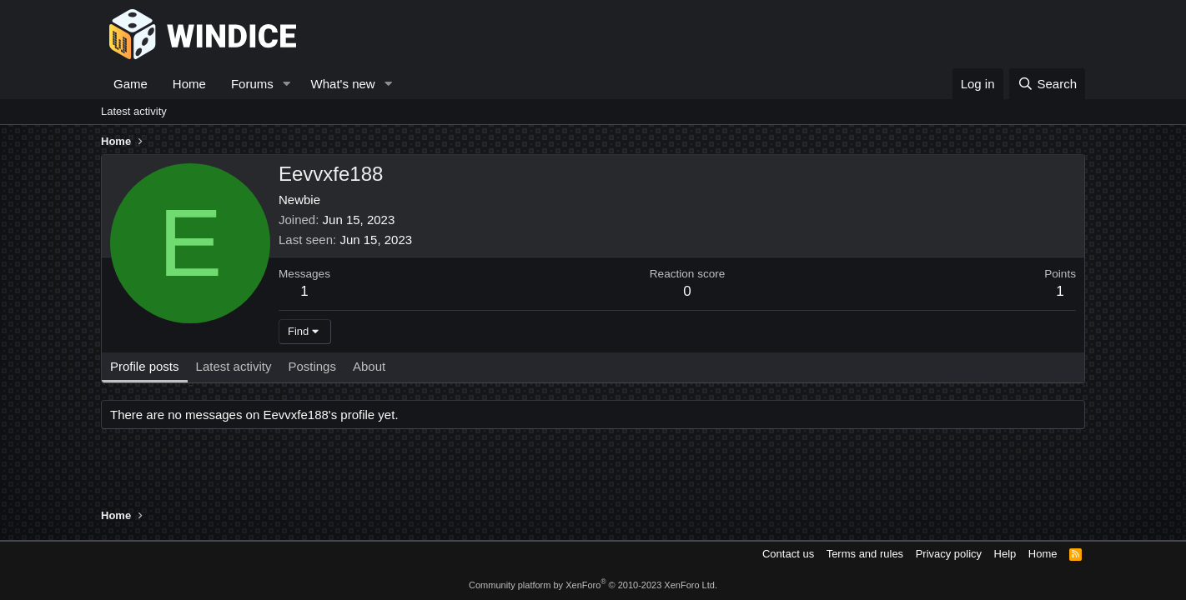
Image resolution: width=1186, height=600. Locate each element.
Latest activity (134, 111)
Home (189, 84)
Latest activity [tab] (234, 366)
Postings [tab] (312, 366)
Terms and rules (865, 554)
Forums (252, 84)
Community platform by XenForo (593, 585)
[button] (287, 83)
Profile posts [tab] (144, 366)
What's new (343, 84)
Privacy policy (949, 554)
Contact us (788, 554)
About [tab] (369, 366)
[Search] (1047, 83)
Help (1005, 554)
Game (130, 84)
